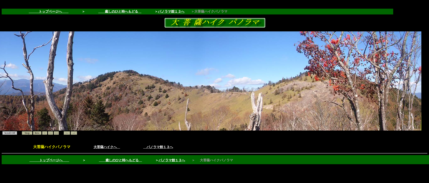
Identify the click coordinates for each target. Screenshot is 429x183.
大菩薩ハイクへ (107, 147)
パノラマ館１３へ (171, 11)
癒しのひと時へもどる (119, 11)
